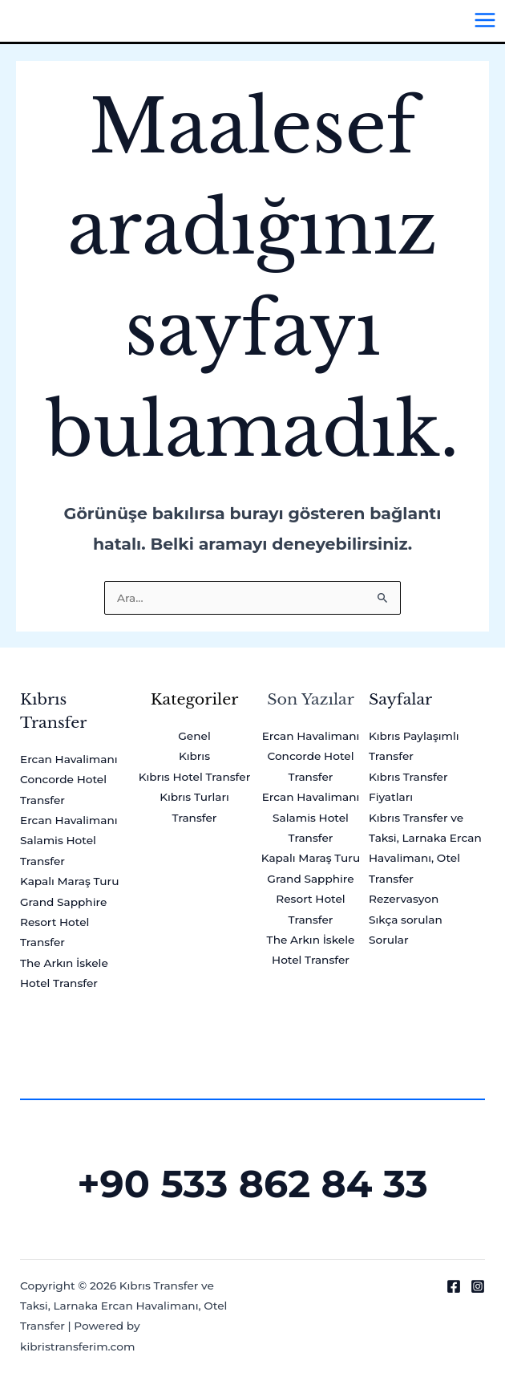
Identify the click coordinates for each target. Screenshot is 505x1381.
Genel (194, 735)
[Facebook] (453, 1286)
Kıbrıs (194, 755)
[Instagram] (478, 1286)
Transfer (194, 817)
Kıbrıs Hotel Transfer (195, 776)
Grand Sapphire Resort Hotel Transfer (63, 922)
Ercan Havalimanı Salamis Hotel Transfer (69, 840)
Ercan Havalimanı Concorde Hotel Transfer (69, 779)
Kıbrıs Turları (194, 796)
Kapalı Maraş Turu (69, 881)
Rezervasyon (403, 898)
